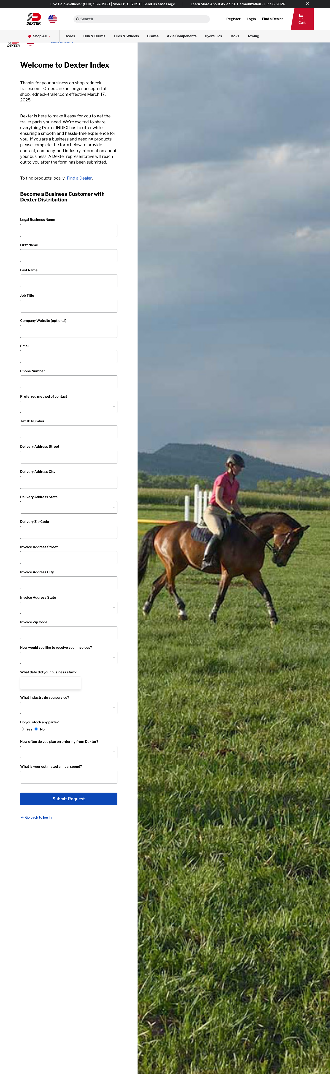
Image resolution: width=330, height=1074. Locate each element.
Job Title (27, 296)
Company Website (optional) (43, 321)
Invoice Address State (38, 597)
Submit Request (69, 799)
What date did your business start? (48, 672)
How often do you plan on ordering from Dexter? (59, 742)
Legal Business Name (37, 220)
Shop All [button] (39, 36)
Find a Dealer (79, 178)
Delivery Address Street (39, 446)
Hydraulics (213, 36)
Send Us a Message (159, 4)
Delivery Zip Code (34, 522)
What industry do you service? (44, 698)
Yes (29, 729)
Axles (70, 36)
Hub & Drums (94, 36)
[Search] (77, 19)
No (42, 729)
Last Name (29, 270)
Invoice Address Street (39, 547)
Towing (253, 36)
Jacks (234, 36)
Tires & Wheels (126, 36)
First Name (29, 245)
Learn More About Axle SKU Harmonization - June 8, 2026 (238, 4)
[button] (42, 19)
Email (24, 346)
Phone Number (32, 371)
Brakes (153, 36)
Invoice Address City (37, 572)
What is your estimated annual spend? (51, 766)
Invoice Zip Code (33, 622)
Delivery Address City (37, 472)
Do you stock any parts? (39, 722)
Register (233, 19)
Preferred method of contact (43, 396)
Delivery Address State (39, 497)
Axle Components (182, 36)
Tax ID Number (32, 421)
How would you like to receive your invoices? (56, 647)
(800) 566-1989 (96, 4)
